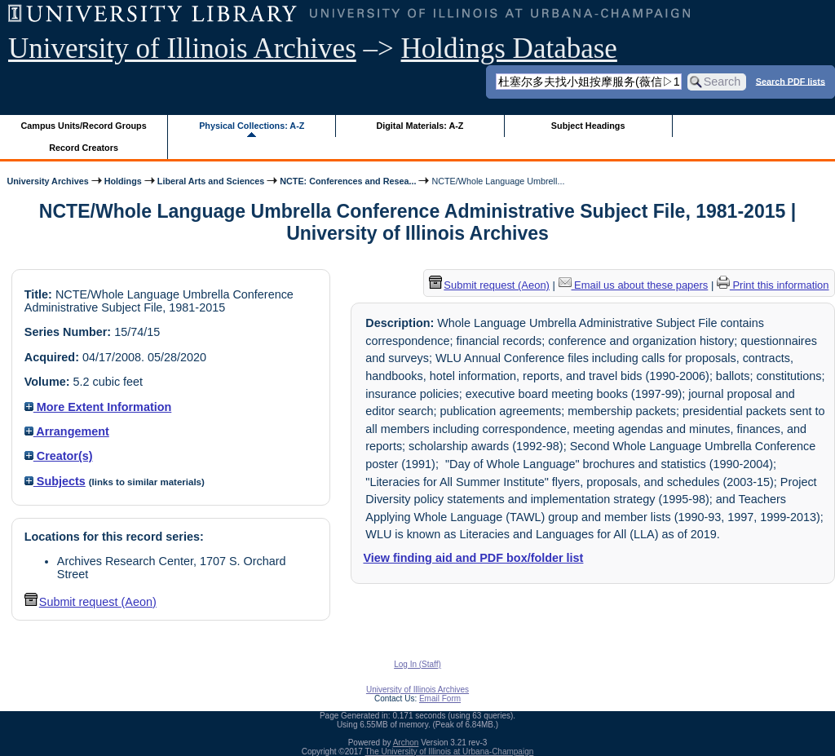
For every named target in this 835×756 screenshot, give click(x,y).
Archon (406, 742)
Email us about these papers (634, 285)
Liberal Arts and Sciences (210, 181)
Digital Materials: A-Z (419, 125)
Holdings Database (509, 48)
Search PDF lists (790, 81)
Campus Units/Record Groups (84, 125)
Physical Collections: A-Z (251, 125)
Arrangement (66, 431)
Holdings (123, 181)
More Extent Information (98, 406)
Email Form (440, 698)
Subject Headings (588, 125)
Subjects (55, 481)
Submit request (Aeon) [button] (90, 601)
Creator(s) (58, 455)
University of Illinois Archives (182, 48)
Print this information (773, 285)
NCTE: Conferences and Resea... (348, 181)
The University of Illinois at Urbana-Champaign (449, 751)
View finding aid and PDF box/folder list (473, 557)
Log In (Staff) (417, 664)
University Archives (47, 181)
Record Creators (83, 148)
